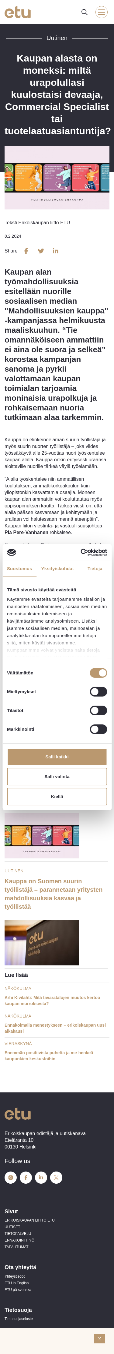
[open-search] (84, 12)
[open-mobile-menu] (101, 12)
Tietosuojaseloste (19, 1319)
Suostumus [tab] (19, 568)
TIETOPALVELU (18, 1234)
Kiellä (57, 796)
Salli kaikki (57, 756)
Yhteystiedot (15, 1276)
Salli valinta (57, 776)
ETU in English (17, 1283)
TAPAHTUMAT (17, 1247)
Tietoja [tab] (95, 568)
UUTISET (12, 1227)
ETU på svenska (18, 1290)
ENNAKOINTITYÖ (19, 1240)
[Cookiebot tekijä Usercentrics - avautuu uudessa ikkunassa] (81, 552)
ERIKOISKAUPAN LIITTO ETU (30, 1220)
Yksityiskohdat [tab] (57, 568)
